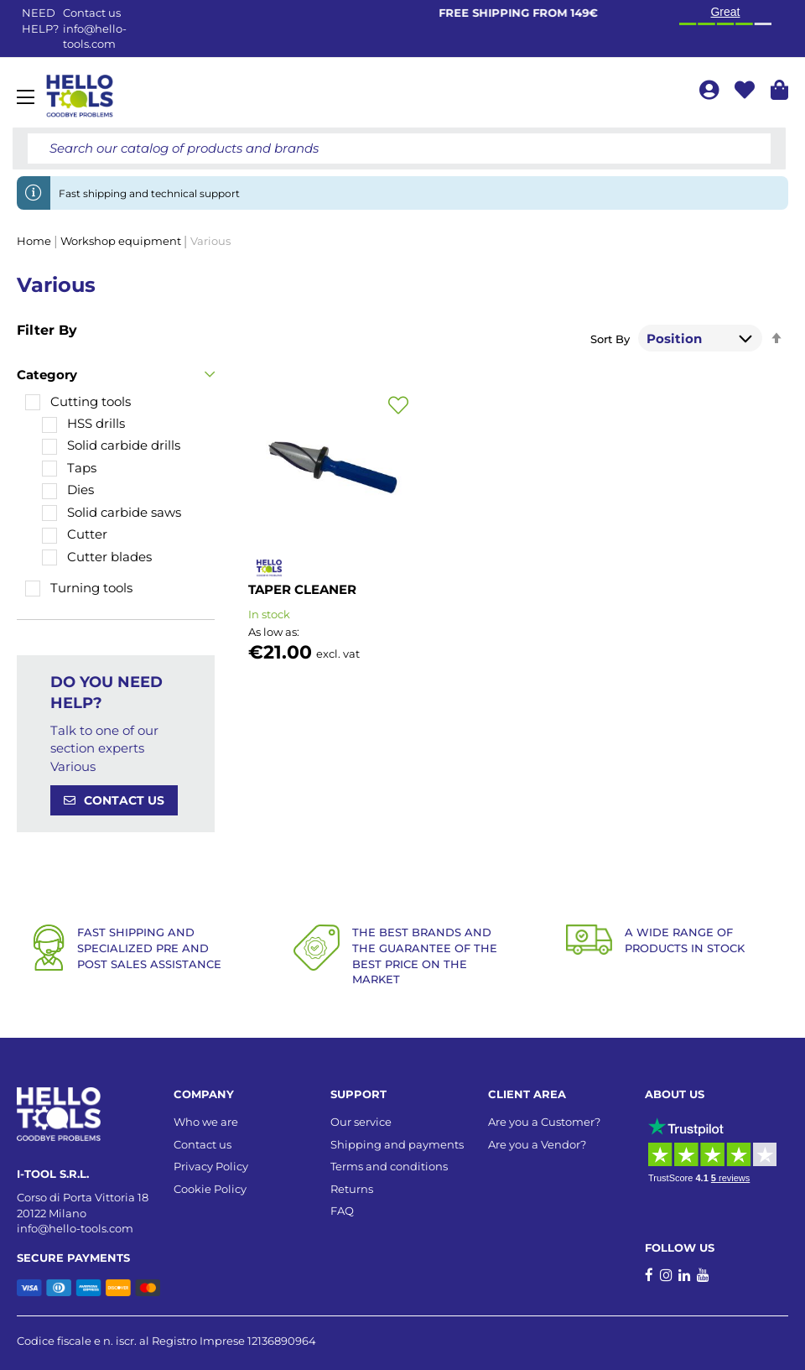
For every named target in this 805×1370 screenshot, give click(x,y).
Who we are (206, 1121)
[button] (398, 406)
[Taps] (69, 468)
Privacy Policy (211, 1166)
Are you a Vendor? (537, 1144)
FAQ (342, 1210)
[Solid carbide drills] (111, 445)
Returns (351, 1188)
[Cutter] (74, 534)
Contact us (202, 1144)
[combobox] (399, 148)
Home (35, 240)
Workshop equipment (122, 240)
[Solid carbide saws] (111, 512)
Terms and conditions (389, 1166)
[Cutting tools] (78, 401)
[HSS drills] (83, 423)
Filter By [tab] (47, 330)
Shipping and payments (397, 1144)
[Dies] (68, 489)
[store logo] (79, 96)
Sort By (610, 339)
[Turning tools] (78, 587)
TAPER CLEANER (302, 589)
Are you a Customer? (544, 1121)
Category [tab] (47, 375)
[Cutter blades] (97, 556)
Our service (361, 1121)
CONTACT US (124, 800)
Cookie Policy (210, 1188)
